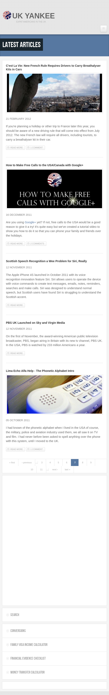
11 (41, 469)
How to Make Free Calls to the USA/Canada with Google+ (44, 165)
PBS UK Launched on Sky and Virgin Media (35, 322)
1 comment (36, 148)
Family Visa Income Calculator (28, 645)
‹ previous (27, 462)
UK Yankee (33, 16)
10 (32, 469)
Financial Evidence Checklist (28, 658)
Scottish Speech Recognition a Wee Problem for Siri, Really (46, 261)
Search (14, 615)
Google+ (30, 222)
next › (55, 469)
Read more (17, 148)
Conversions (18, 631)
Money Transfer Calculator (27, 672)
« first (12, 462)
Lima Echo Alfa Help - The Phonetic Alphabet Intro (40, 370)
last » (67, 469)
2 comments (37, 244)
